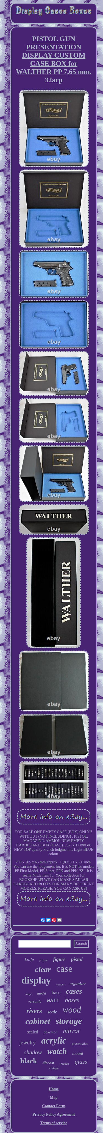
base (56, 992)
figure (59, 959)
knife (29, 959)
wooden (64, 1063)
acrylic (53, 1041)
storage (69, 1021)
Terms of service (53, 1123)
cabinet (38, 1021)
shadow (33, 1052)
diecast (48, 1063)
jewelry (27, 1042)
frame (43, 960)
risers (34, 1011)
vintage (54, 1068)
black (28, 1061)
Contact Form (53, 1106)
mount (77, 1053)
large (29, 994)
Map (54, 1097)
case (64, 969)
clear (43, 969)
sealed (32, 1032)
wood (72, 1010)
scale (52, 1012)
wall (53, 1001)
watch (57, 1051)
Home (54, 1089)
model (41, 993)
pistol (77, 959)
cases (74, 991)
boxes (72, 1000)
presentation (80, 1044)
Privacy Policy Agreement (53, 1114)
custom (60, 984)
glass (81, 1061)
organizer (78, 983)
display (36, 980)
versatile (34, 1001)
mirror (71, 1030)
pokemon (51, 1032)
